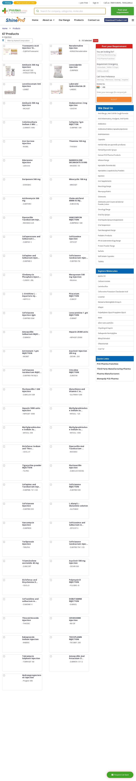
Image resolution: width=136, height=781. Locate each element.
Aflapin (100, 307)
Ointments (102, 197)
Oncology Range (104, 209)
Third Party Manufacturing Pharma (114, 368)
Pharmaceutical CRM (25, 2)
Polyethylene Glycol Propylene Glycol (112, 312)
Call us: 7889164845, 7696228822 (118, 2)
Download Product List (116, 20)
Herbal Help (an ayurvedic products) (111, 145)
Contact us (93, 20)
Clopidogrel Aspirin (105, 328)
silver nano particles (105, 323)
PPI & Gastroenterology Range (109, 241)
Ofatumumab (103, 344)
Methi (100, 318)
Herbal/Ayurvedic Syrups (107, 150)
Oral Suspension (104, 225)
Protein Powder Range (106, 246)
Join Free (83, 2)
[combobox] (70, 11)
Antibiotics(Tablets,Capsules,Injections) (112, 129)
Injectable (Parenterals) (106, 165)
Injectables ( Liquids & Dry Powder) (111, 171)
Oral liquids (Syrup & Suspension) (110, 220)
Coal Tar (101, 349)
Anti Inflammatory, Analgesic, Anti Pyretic (113, 119)
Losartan (101, 297)
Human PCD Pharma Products (109, 155)
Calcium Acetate (104, 281)
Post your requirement (122, 11)
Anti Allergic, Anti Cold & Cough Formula (113, 113)
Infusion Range (103, 160)
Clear (96, 41)
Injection (101, 176)
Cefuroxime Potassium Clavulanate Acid (113, 292)
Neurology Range (104, 186)
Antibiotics (102, 124)
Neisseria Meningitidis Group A (109, 302)
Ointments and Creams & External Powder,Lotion (110, 203)
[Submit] (37, 11)
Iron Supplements (104, 181)
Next (114, 99)
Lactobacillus (103, 286)
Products (79, 20)
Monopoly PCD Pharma (107, 378)
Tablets (101, 261)
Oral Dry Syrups (104, 215)
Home (35, 20)
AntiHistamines (103, 134)
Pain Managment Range (107, 230)
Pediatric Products (105, 235)
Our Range (64, 20)
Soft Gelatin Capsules (106, 256)
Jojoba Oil (101, 276)
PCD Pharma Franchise (107, 364)
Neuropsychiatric (104, 191)
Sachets (101, 251)
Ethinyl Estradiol (104, 338)
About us (48, 20)
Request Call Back (120, 775)
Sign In (96, 2)
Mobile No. (101, 84)
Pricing (8, 2)
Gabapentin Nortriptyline (107, 333)
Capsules (101, 139)
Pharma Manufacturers (108, 373)
